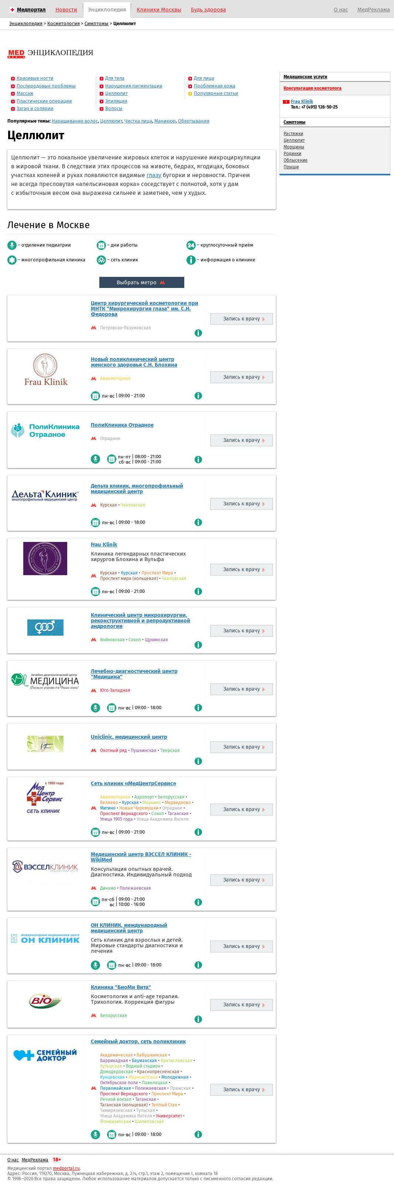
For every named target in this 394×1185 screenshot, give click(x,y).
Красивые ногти (35, 78)
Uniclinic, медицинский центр (129, 737)
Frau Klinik (104, 544)
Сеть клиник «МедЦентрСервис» (133, 783)
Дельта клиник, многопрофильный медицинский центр (137, 488)
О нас (341, 9)
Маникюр (165, 121)
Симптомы (97, 23)
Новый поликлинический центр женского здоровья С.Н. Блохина (134, 362)
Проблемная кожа (214, 86)
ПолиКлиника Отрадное (122, 425)
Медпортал (31, 9)
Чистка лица (138, 121)
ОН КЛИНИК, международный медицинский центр (129, 928)
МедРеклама (373, 9)
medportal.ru (66, 1168)
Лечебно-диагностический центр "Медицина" (134, 674)
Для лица (204, 78)
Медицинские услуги (305, 76)
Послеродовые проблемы (46, 86)
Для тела (114, 78)
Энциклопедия (107, 9)
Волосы (114, 108)
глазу (154, 175)
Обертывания (193, 121)
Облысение (296, 160)
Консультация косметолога (313, 88)
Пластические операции (44, 101)
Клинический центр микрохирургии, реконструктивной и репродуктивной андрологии (140, 620)
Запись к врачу (241, 319)
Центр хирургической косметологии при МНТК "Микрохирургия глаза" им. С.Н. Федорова (144, 308)
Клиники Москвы (159, 9)
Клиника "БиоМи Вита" (121, 987)
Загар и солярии (35, 108)
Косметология (63, 23)
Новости (66, 9)
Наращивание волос (75, 121)
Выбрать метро (142, 282)
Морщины (294, 147)
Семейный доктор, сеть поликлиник (138, 1041)
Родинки (292, 153)
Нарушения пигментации (133, 86)
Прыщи (291, 166)
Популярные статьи (216, 93)
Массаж (25, 93)
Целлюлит (116, 93)
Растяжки (293, 133)
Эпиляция (116, 101)
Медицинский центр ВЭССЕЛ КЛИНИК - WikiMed (141, 857)
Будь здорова (208, 9)
